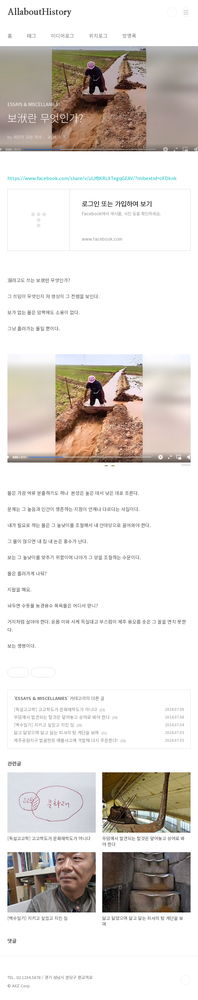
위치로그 (98, 35)
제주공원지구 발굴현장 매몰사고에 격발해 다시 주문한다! (66, 740)
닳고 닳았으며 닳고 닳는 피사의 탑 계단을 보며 (56, 732)
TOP (186, 980)
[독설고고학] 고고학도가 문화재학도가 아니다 (55, 709)
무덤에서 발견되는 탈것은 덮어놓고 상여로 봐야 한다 (62, 717)
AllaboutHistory (39, 12)
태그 (31, 35)
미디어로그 (62, 35)
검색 (172, 12)
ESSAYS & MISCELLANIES (41, 698)
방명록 (129, 35)
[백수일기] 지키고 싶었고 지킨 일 (44, 725)
